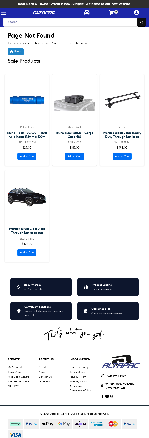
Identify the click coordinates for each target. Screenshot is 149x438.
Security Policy (78, 381)
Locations (44, 381)
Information (80, 359)
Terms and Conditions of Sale (81, 388)
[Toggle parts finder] (86, 13)
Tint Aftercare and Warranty (18, 383)
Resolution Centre (18, 377)
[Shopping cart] (111, 13)
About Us (46, 359)
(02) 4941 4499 (116, 376)
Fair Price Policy (79, 367)
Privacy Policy (78, 377)
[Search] (73, 22)
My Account (15, 367)
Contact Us (45, 377)
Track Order (15, 372)
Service (14, 359)
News (42, 372)
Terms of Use (77, 372)
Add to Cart (27, 156)
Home (15, 51)
